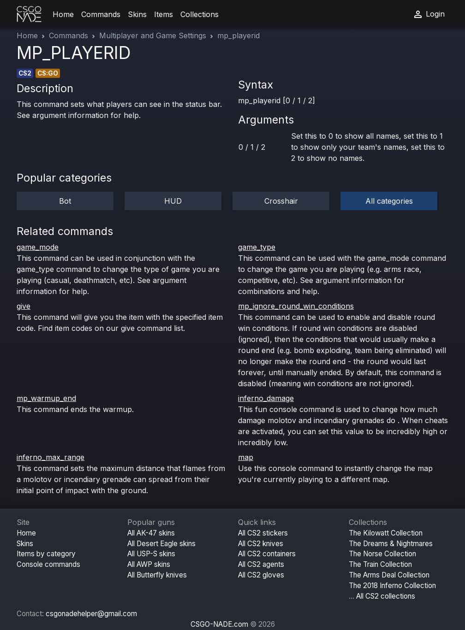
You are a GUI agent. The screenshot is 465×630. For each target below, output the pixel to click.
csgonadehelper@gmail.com (91, 613)
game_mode (38, 247)
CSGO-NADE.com (219, 624)
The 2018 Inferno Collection (392, 585)
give (23, 306)
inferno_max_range (50, 457)
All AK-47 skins (151, 533)
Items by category (46, 553)
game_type (256, 247)
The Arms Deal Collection (389, 575)
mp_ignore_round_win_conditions (296, 306)
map (245, 457)
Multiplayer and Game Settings (152, 35)
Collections (199, 14)
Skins (137, 14)
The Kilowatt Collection (386, 533)
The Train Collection (380, 564)
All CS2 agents (261, 564)
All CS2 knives (260, 543)
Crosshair (281, 201)
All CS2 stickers (263, 533)
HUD (173, 201)
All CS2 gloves (261, 575)
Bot (65, 201)
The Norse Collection (382, 553)
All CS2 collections (385, 596)
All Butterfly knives (157, 575)
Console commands (48, 564)
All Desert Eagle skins (161, 543)
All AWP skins (148, 564)
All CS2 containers (267, 553)
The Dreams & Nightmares (391, 543)
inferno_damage (266, 398)
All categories (389, 201)
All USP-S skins (151, 553)
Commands (100, 14)
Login (428, 14)
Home (63, 14)
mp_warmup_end (46, 398)
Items (163, 14)
